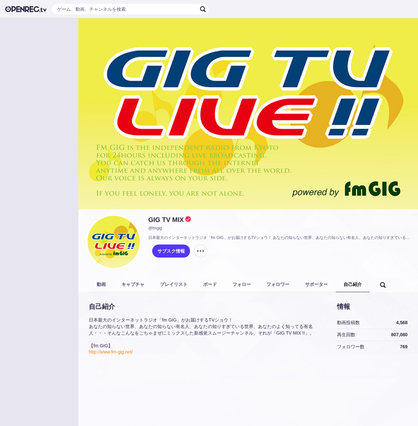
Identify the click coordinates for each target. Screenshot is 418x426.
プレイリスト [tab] (173, 284)
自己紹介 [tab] (353, 284)
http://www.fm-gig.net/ (111, 352)
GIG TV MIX (166, 219)
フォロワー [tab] (277, 284)
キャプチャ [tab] (132, 284)
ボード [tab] (210, 284)
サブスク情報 (171, 251)
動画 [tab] (101, 284)
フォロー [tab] (242, 284)
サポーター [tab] (316, 284)
